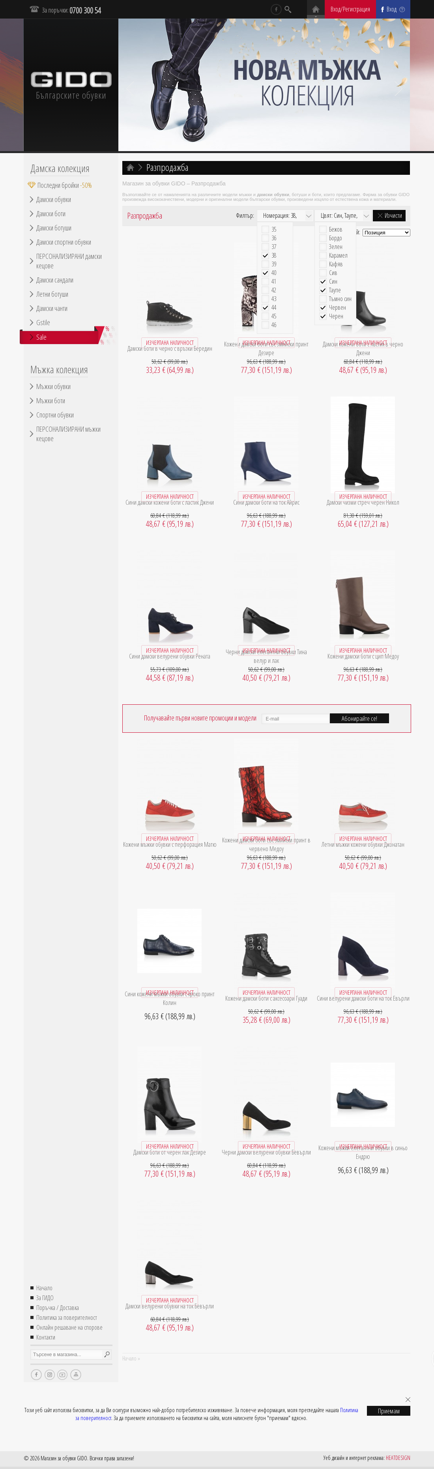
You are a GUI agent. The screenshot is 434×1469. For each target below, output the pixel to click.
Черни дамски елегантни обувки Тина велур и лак (266, 656)
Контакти (45, 1337)
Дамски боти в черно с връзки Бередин (169, 348)
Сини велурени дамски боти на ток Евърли (363, 998)
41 (273, 281)
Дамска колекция (60, 168)
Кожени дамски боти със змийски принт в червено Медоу (266, 844)
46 (273, 325)
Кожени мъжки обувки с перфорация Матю (170, 844)
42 (273, 290)
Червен (337, 307)
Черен (336, 316)
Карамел (338, 255)
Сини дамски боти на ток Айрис (266, 502)
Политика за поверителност (66, 1317)
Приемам (389, 1410)
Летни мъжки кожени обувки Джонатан (363, 844)
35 (273, 229)
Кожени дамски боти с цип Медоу (363, 656)
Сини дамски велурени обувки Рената (169, 656)
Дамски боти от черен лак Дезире (169, 1152)
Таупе (335, 290)
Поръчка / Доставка (57, 1307)
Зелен (335, 247)
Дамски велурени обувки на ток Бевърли (169, 1306)
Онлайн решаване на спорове (69, 1327)
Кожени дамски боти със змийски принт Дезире (266, 348)
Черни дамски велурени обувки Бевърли (266, 1152)
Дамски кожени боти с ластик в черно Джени (363, 348)
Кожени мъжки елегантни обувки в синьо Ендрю (363, 1152)
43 (273, 299)
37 (273, 247)
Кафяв (336, 264)
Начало (44, 1288)
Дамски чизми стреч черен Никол (363, 502)
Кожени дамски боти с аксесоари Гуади (266, 998)
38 (273, 255)
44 (273, 307)
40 (273, 273)
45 (273, 316)
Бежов (335, 229)
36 (273, 238)
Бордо (335, 238)
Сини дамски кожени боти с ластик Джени (169, 502)
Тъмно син (340, 299)
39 (273, 264)
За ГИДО (45, 1297)
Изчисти (393, 215)
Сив (333, 273)
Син (333, 281)
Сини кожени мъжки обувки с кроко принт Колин (170, 998)
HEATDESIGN (398, 1458)
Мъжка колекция (59, 369)
